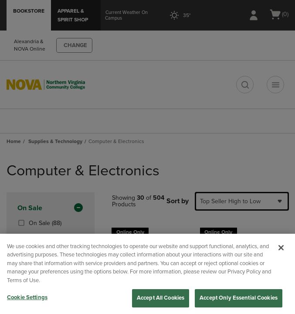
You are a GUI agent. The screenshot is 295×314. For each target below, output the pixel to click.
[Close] (281, 247)
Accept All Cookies (160, 297)
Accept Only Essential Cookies (239, 297)
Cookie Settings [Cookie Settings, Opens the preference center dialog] (27, 297)
